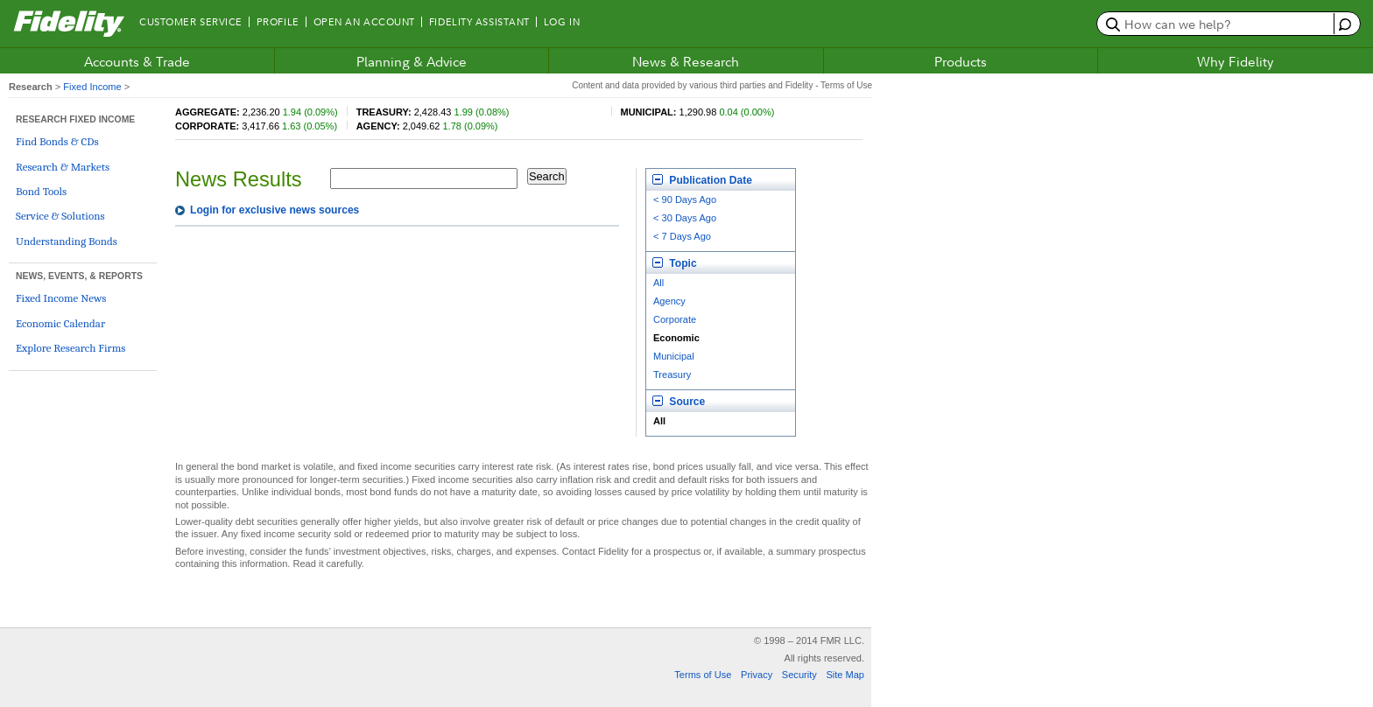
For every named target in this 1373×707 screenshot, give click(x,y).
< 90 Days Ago (684, 199)
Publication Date (702, 180)
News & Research (685, 61)
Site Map (845, 674)
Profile (278, 22)
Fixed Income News (61, 297)
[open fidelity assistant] (1343, 23)
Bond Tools (41, 191)
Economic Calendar (60, 323)
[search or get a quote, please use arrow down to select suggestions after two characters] (1217, 23)
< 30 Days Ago (684, 218)
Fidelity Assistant (479, 22)
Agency (669, 301)
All (658, 282)
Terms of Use (702, 674)
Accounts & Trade (137, 61)
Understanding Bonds (66, 241)
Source (678, 402)
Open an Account (364, 22)
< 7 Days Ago (682, 236)
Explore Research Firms (70, 347)
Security (799, 674)
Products (960, 61)
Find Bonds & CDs (57, 141)
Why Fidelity (1235, 61)
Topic (674, 263)
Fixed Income (92, 86)
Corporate (674, 319)
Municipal (673, 356)
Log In (562, 22)
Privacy (756, 674)
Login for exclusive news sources (274, 210)
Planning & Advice (411, 61)
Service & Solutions (60, 215)
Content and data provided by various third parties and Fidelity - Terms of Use (722, 85)
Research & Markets (62, 166)
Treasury (672, 374)
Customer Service (191, 22)
